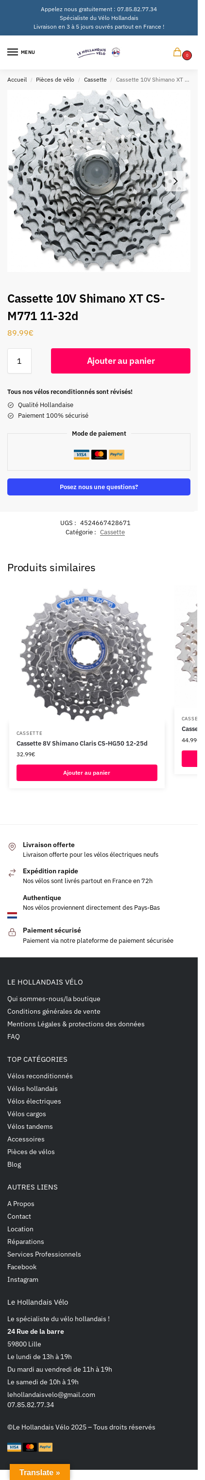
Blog (14, 1164)
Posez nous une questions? (99, 487)
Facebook (21, 1266)
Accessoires (26, 1139)
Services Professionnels (44, 1254)
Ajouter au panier (121, 360)
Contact (19, 1216)
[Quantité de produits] (19, 361)
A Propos (20, 1203)
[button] (179, 53)
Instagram (22, 1279)
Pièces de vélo (55, 79)
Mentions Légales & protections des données (76, 1024)
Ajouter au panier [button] (86, 772)
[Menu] (21, 52)
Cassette (95, 79)
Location (20, 1229)
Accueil (17, 79)
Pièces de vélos (31, 1151)
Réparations (25, 1241)
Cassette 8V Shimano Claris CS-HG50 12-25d (82, 743)
